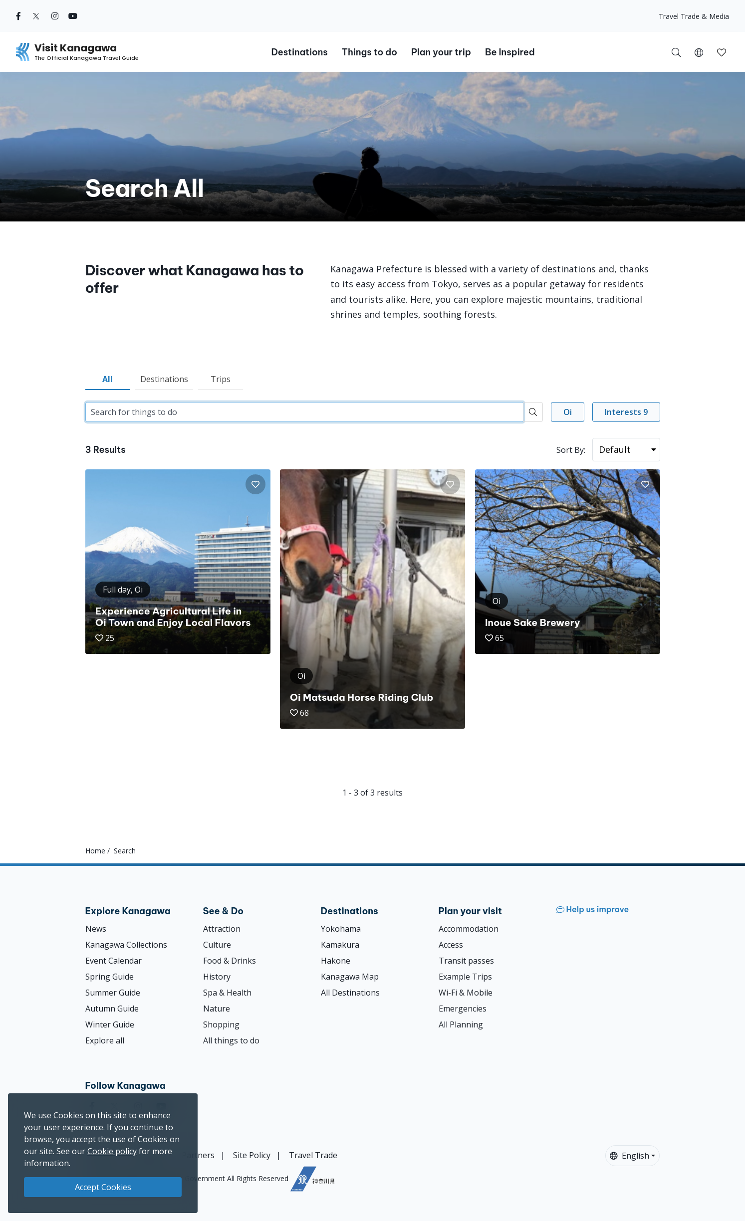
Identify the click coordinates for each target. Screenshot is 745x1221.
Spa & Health (227, 992)
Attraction (222, 928)
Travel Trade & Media (694, 16)
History (217, 976)
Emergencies (463, 1008)
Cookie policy (112, 1151)
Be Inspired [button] (510, 52)
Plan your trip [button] (441, 52)
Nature (216, 1008)
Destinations (164, 379)
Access (451, 944)
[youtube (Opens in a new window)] (72, 16)
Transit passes (466, 960)
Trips (221, 379)
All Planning (461, 1024)
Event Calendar (113, 960)
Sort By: (570, 449)
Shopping (221, 1024)
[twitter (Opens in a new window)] (36, 16)
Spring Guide (109, 976)
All (107, 379)
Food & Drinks (229, 960)
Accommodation (468, 928)
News (95, 928)
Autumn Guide (112, 1008)
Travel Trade (313, 1155)
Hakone (335, 960)
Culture (217, 944)
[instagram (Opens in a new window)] (54, 16)
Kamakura (340, 944)
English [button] (629, 1155)
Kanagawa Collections (126, 944)
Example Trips (465, 976)
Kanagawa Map (350, 976)
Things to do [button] (369, 52)
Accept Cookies (103, 1187)
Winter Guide (109, 1024)
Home (95, 850)
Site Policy (251, 1155)
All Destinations (350, 992)
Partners (198, 1155)
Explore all (104, 1040)
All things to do (231, 1040)
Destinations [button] (299, 52)
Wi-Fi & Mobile (466, 992)
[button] (699, 52)
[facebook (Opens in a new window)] (18, 16)
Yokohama (341, 928)
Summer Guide (112, 992)
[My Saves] (721, 52)
